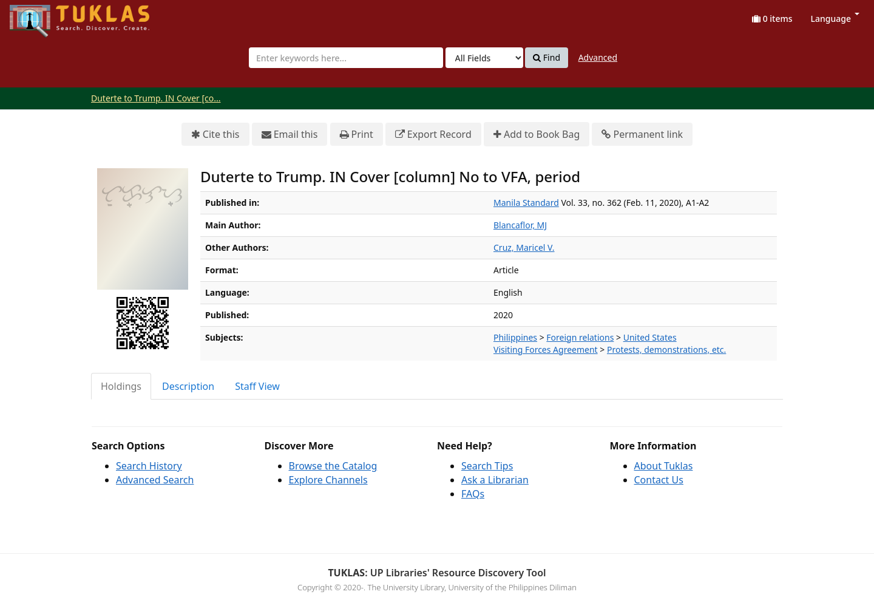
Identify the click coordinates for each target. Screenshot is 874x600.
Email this (290, 134)
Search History (149, 465)
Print (356, 134)
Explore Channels (328, 479)
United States (650, 337)
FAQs (472, 493)
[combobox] (346, 57)
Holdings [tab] (121, 386)
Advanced (597, 57)
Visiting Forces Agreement (545, 349)
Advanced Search (155, 479)
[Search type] (484, 57)
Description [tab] (188, 386)
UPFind (39, 15)
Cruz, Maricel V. (524, 247)
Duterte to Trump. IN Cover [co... (156, 98)
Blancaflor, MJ (520, 225)
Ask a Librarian (495, 479)
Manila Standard (526, 202)
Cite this (215, 134)
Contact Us (658, 479)
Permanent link (642, 134)
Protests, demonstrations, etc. (666, 349)
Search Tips (487, 465)
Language (835, 18)
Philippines (515, 337)
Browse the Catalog (333, 465)
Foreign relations (580, 337)
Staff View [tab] (257, 386)
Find (546, 58)
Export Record (433, 134)
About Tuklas (663, 465)
